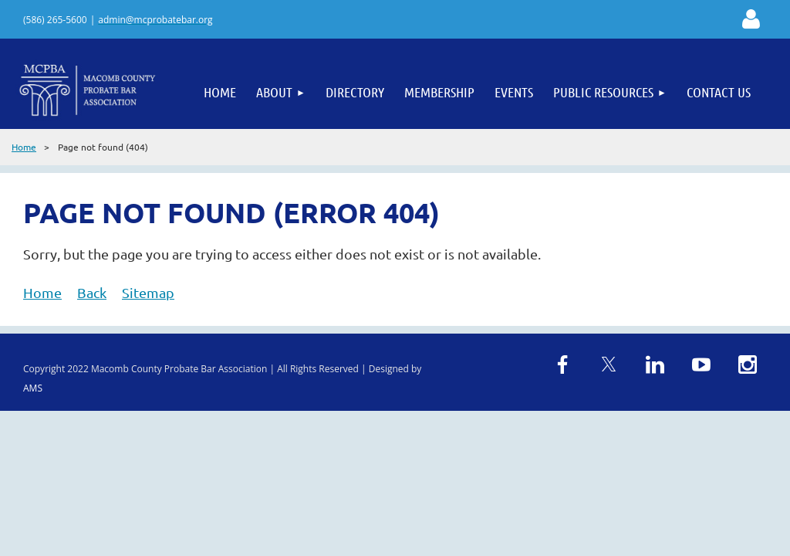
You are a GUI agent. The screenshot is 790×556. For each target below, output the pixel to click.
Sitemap (148, 292)
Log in (750, 19)
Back (91, 292)
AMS (32, 388)
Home (24, 147)
